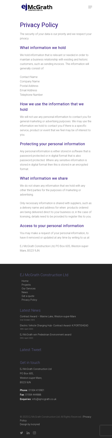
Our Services (29, 288)
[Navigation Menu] (90, 7)
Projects (26, 284)
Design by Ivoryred (30, 424)
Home (25, 281)
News (25, 292)
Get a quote (28, 296)
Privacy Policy (29, 299)
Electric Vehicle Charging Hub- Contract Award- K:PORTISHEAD (54, 325)
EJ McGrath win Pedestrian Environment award (45, 334)
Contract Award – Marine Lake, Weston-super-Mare (48, 316)
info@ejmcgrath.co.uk (44, 399)
